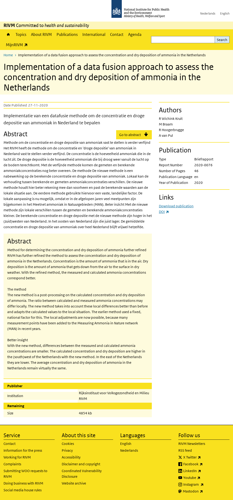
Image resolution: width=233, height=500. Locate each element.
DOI (164, 211)
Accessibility (71, 457)
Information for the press (23, 450)
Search (222, 40)
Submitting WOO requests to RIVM (25, 474)
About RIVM (41, 34)
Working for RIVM (17, 457)
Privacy (67, 450)
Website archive (74, 483)
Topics (20, 34)
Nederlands (207, 13)
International (93, 34)
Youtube (204, 478)
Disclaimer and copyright (81, 464)
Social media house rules (23, 490)
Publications (67, 34)
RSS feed (185, 450)
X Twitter (204, 457)
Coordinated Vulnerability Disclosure (82, 474)
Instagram (205, 484)
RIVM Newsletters (191, 443)
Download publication (176, 206)
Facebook (205, 464)
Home (8, 34)
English (224, 13)
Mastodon (205, 491)
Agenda (134, 34)
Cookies (68, 443)
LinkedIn (204, 471)
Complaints (12, 464)
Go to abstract (130, 135)
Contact (116, 34)
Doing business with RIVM (23, 483)
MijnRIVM (18, 45)
